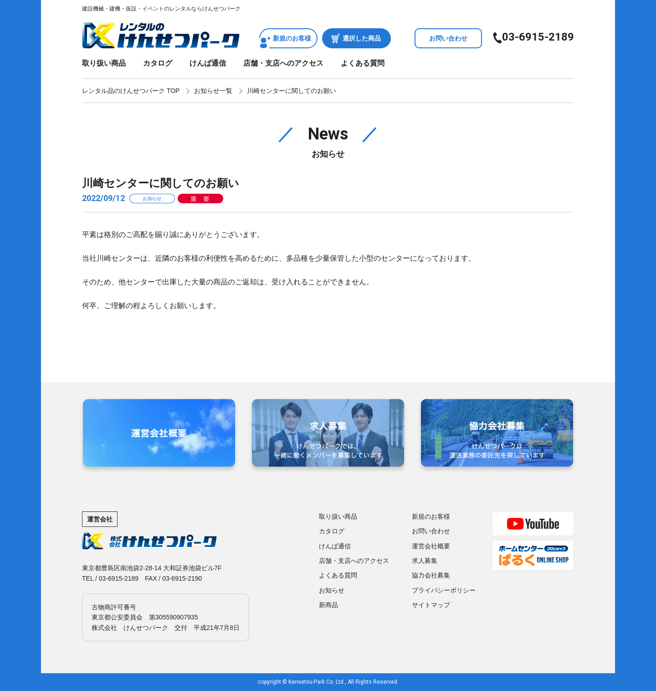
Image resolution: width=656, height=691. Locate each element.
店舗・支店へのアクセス (283, 63)
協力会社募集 (431, 575)
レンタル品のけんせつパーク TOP (130, 90)
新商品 (328, 604)
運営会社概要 (431, 546)
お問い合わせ (448, 38)
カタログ (157, 63)
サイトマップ (431, 604)
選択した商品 (362, 38)
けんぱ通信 (208, 63)
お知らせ (331, 590)
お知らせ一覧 (213, 90)
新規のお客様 (292, 38)
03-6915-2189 (538, 37)
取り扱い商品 (104, 63)
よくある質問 (362, 63)
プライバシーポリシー (444, 590)
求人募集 (424, 560)
